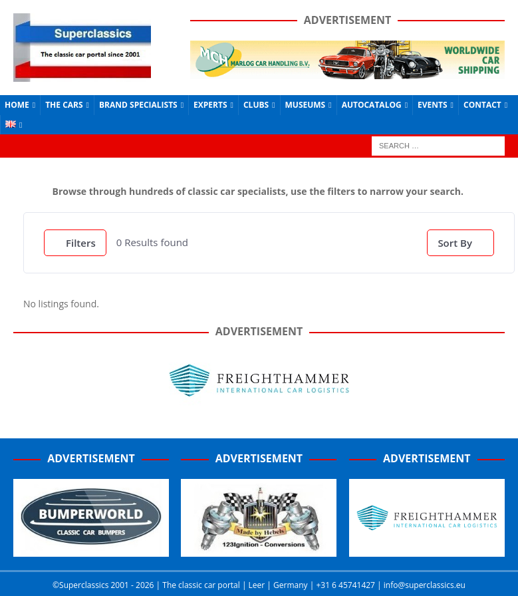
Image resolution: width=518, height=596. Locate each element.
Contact (482, 104)
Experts (210, 104)
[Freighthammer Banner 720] (259, 404)
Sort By (455, 242)
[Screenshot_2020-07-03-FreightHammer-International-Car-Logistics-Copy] (427, 549)
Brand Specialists (138, 104)
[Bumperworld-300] (91, 549)
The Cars (63, 104)
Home (17, 104)
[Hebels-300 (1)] (258, 549)
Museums (305, 104)
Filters (75, 242)
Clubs (256, 104)
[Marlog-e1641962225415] (347, 71)
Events (433, 104)
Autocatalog (372, 104)
